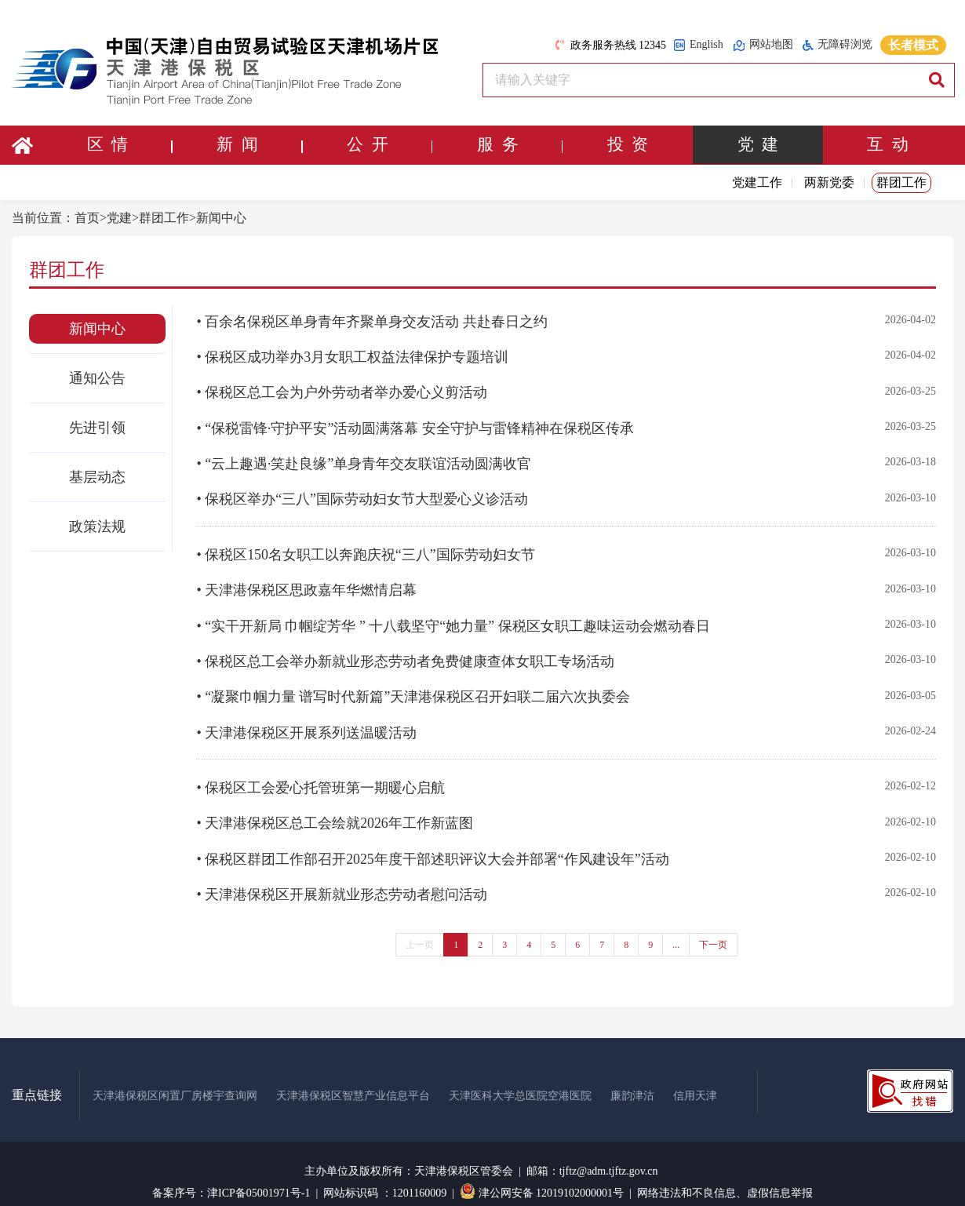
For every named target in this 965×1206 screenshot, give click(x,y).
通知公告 (97, 378)
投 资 (628, 145)
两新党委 (829, 182)
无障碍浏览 (837, 44)
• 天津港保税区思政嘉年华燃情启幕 (306, 583)
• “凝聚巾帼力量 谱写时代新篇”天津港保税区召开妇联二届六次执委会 (413, 686)
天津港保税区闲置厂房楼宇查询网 (175, 1078)
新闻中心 (221, 217)
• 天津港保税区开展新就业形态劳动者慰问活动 (341, 879)
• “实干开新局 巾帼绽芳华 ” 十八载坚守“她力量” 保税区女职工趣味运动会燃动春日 (453, 617)
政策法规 (97, 526)
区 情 (129, 145)
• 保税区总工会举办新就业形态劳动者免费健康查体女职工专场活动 (405, 652)
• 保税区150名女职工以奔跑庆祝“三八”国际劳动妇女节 (365, 548)
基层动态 (97, 477)
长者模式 (913, 45)
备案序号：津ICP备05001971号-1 (231, 1176)
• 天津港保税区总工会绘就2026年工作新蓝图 (334, 810)
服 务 (519, 145)
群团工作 (901, 182)
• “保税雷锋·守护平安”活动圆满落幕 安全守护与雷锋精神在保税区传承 (415, 425)
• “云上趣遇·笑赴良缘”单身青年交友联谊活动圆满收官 (363, 460)
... (675, 927)
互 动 (887, 145)
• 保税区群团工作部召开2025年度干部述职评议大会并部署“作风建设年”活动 (432, 844)
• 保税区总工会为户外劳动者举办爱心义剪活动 (341, 391)
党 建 (757, 145)
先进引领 (97, 427)
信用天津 (695, 1078)
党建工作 (757, 182)
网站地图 (763, 45)
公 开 (389, 145)
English (698, 45)
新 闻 (259, 145)
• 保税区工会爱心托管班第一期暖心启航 (320, 775)
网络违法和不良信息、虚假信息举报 (725, 1176)
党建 (119, 217)
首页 (87, 217)
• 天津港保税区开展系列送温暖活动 (306, 721)
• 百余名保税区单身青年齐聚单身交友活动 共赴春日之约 (371, 322)
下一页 (713, 927)
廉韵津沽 (632, 1078)
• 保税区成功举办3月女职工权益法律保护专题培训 (352, 356)
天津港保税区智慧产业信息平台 (353, 1078)
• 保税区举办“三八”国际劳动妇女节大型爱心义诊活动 (362, 494)
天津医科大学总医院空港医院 (520, 1078)
